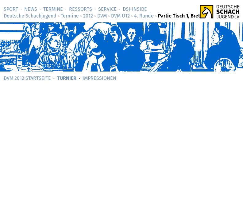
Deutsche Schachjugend (30, 16)
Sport (11, 9)
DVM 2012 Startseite (27, 78)
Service (107, 9)
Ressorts (80, 9)
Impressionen (99, 78)
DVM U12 (120, 16)
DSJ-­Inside (135, 9)
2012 (88, 16)
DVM (102, 16)
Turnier (66, 78)
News (30, 9)
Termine (53, 9)
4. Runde (144, 16)
